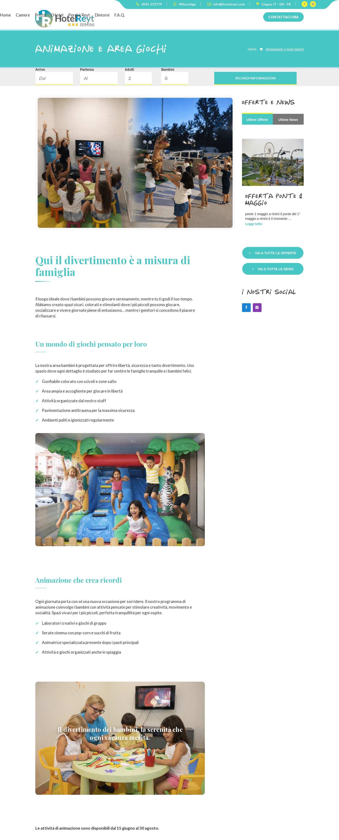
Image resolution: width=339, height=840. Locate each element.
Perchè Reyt (202, 14)
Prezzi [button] (163, 14)
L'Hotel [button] (180, 14)
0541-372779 (149, 4)
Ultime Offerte (257, 120)
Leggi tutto (253, 224)
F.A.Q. (242, 14)
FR (289, 4)
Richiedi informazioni (255, 78)
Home (128, 14)
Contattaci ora (283, 17)
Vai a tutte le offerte (275, 253)
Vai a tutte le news (276, 269)
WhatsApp (185, 4)
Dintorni (225, 14)
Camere (146, 14)
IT (275, 4)
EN (281, 4)
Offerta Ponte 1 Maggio (274, 199)
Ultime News (288, 120)
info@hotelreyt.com (226, 4)
